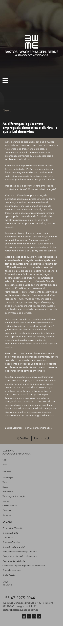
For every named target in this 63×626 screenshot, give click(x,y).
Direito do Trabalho (11, 542)
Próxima (41, 438)
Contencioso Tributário (13, 528)
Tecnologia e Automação (14, 496)
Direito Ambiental (10, 533)
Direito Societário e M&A (14, 547)
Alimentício (8, 491)
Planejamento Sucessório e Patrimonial (20, 556)
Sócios (5, 459)
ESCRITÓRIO (8, 450)
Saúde (5, 487)
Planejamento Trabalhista (14, 561)
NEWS (5, 582)
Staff (5, 464)
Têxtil (5, 482)
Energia (6, 501)
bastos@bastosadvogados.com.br (20, 609)
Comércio (7, 515)
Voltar (23, 438)
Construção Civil (10, 505)
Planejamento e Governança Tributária (20, 551)
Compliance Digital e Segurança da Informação (24, 565)
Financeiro (7, 510)
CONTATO (7, 585)
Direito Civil (8, 537)
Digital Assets (9, 575)
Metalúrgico (8, 477)
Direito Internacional (12, 570)
